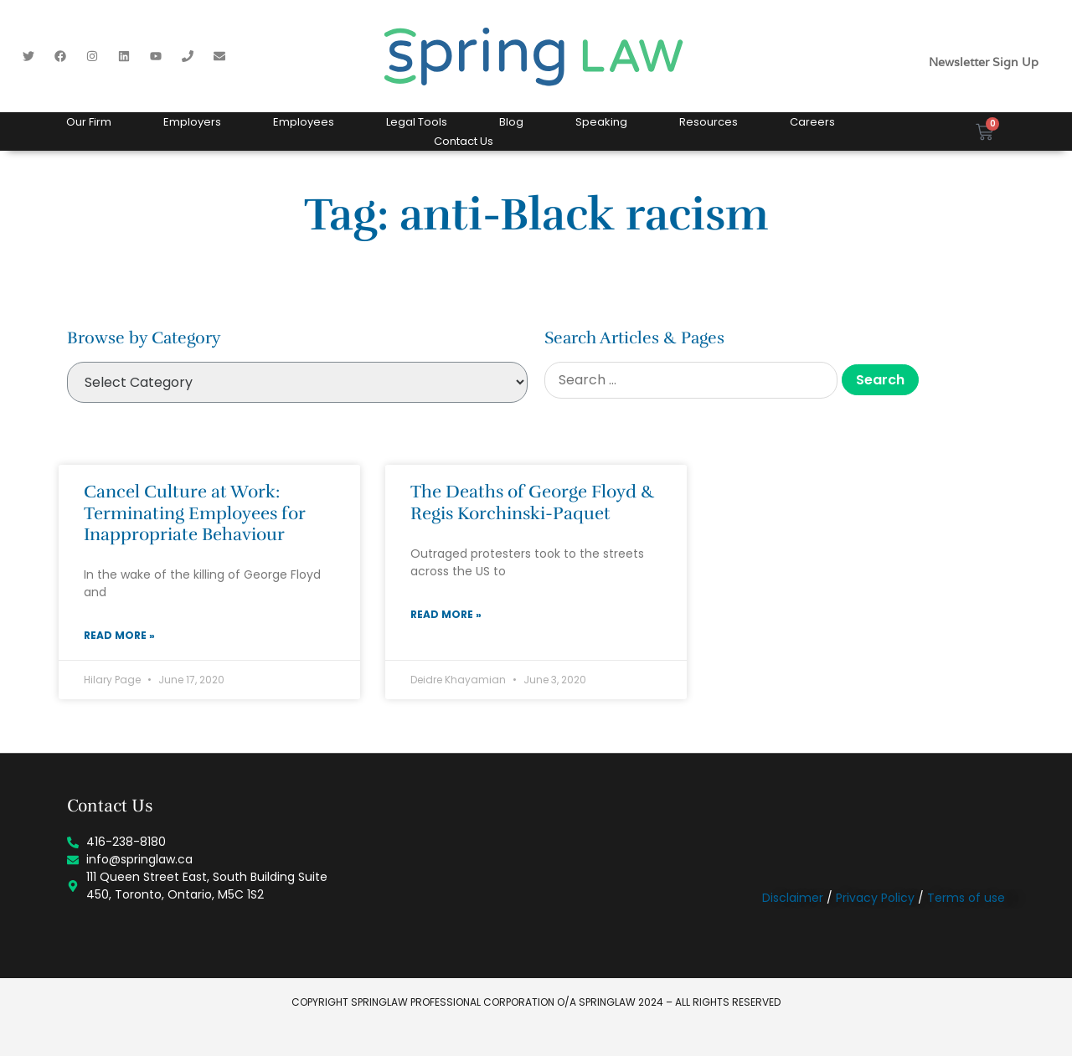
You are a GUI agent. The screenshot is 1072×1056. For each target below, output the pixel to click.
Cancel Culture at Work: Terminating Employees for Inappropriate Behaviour (195, 512)
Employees (303, 122)
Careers (812, 122)
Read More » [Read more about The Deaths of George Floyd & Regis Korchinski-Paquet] (446, 614)
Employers (192, 122)
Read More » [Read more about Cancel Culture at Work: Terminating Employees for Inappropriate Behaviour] (119, 635)
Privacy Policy (875, 897)
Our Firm (88, 122)
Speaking (601, 122)
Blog (511, 122)
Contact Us (463, 141)
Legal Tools (416, 122)
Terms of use (966, 897)
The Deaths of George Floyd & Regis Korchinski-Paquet (532, 502)
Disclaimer (792, 897)
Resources (708, 122)
